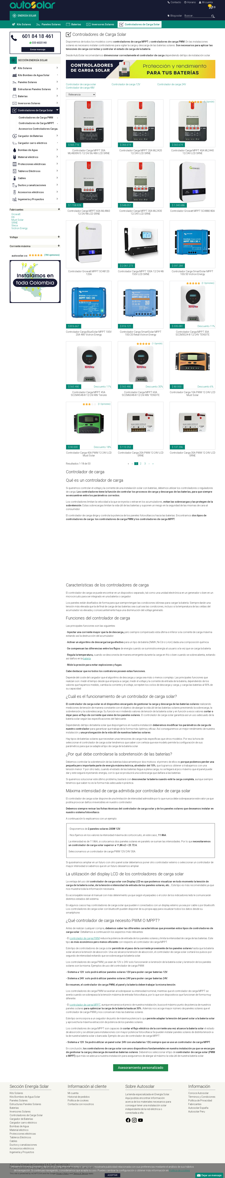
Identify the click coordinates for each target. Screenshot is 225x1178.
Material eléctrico (25, 157)
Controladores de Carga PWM (36, 117)
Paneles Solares (48, 24)
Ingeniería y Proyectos (28, 199)
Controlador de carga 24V (171, 84)
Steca (14, 225)
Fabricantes (194, 1104)
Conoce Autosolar (198, 1093)
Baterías (73, 24)
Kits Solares (21, 24)
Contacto (174, 2)
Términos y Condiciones (201, 1096)
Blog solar (175, 15)
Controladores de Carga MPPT (36, 123)
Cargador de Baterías (27, 136)
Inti (13, 217)
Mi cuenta (206, 2)
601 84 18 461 (38, 36)
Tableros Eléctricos (26, 171)
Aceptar (112, 1175)
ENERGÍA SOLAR (24, 16)
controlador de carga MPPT (85, 1004)
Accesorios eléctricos (28, 192)
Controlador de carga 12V (126, 84)
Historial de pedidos (79, 1096)
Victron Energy (19, 228)
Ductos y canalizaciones (29, 185)
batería (87, 658)
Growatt (15, 214)
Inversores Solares (100, 24)
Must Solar (17, 219)
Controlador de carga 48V (80, 87)
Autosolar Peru (196, 1111)
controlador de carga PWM (85, 938)
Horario (190, 2)
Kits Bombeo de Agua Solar (31, 75)
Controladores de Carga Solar (139, 24)
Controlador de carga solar (81, 84)
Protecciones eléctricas (29, 164)
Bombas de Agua (25, 150)
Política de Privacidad (200, 1100)
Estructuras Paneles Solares (31, 89)
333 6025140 (39, 42)
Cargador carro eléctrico (29, 143)
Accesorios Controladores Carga (38, 128)
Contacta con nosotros (81, 1104)
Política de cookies (78, 1100)
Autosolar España (198, 1107)
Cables (19, 178)
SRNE (14, 222)
